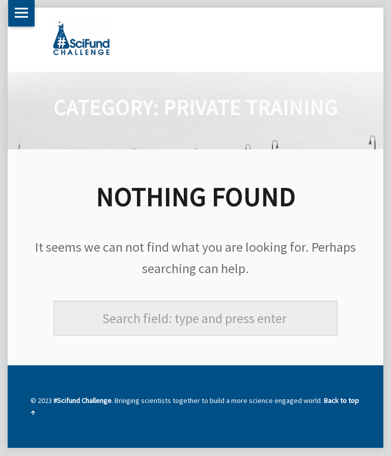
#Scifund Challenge (82, 400)
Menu (21, 13)
